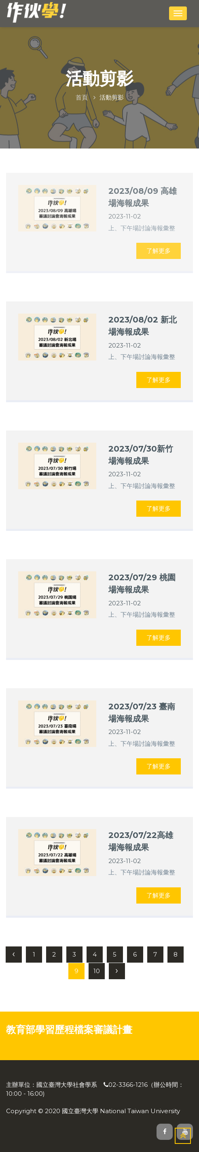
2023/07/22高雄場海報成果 (140, 841)
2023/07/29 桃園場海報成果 (142, 583)
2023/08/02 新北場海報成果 (142, 325)
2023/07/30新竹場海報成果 (140, 454)
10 (96, 971)
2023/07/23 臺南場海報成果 (141, 712)
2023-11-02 (124, 345)
